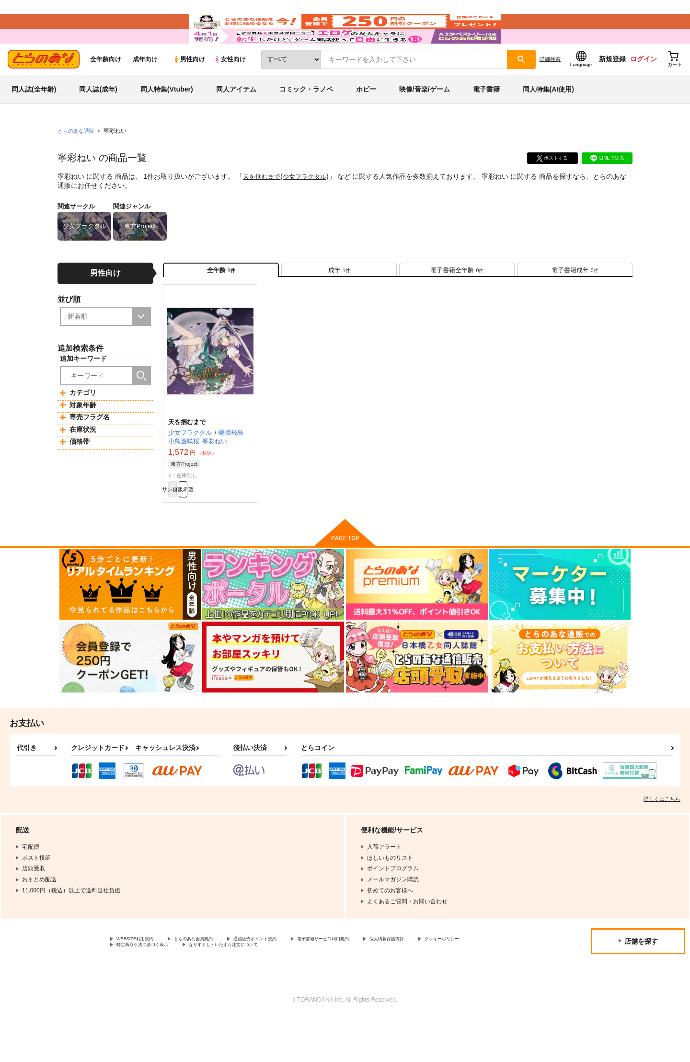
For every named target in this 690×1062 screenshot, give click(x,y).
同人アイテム (236, 117)
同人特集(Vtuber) (166, 117)
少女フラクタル (309, 204)
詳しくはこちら (662, 840)
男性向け (189, 87)
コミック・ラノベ (306, 117)
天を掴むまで (263, 204)
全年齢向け (105, 87)
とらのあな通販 (78, 158)
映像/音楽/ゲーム (424, 117)
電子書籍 (486, 117)
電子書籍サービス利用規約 (370, 980)
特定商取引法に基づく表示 (217, 988)
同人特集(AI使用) (548, 117)
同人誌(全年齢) (34, 117)
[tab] (339, 301)
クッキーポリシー (139, 988)
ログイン (643, 87)
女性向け (230, 87)
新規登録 (612, 87)
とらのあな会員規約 (212, 980)
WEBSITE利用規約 (140, 980)
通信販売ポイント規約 (287, 980)
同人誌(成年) (98, 117)
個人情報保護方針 (449, 980)
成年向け (145, 87)
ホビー (366, 117)
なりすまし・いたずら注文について (319, 988)
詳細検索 (550, 87)
